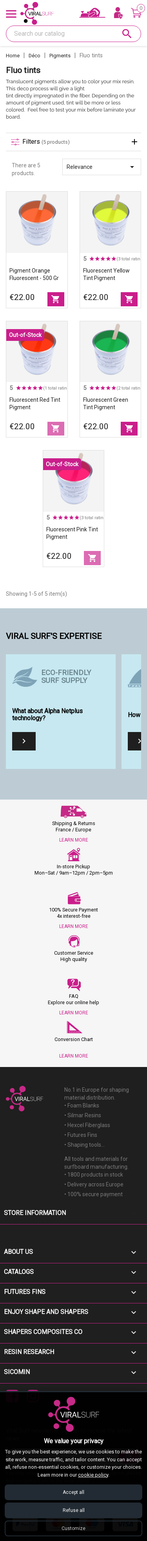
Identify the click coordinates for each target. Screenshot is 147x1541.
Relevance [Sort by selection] (102, 167)
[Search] (73, 34)
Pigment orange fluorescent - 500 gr (34, 274)
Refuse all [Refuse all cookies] (74, 1510)
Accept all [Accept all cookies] (73, 1492)
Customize (73, 1528)
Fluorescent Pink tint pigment (72, 533)
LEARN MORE (73, 840)
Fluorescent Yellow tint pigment (106, 274)
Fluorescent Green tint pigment (105, 403)
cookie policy (93, 1475)
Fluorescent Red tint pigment (34, 403)
